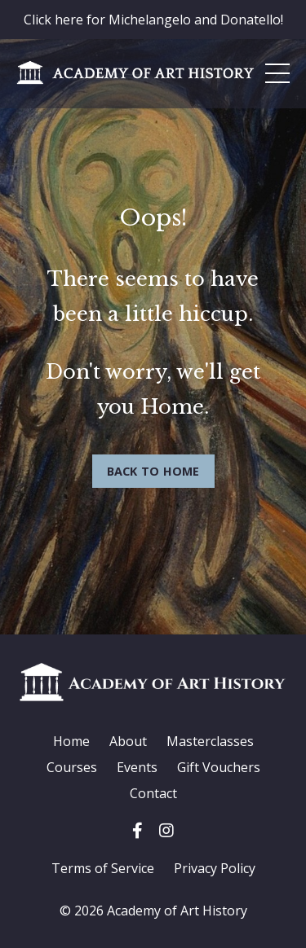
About (128, 741)
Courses (72, 767)
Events (137, 767)
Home (71, 741)
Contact (153, 793)
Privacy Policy (214, 868)
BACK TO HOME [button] (153, 471)
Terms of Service (102, 868)
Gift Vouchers (218, 767)
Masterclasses (210, 741)
